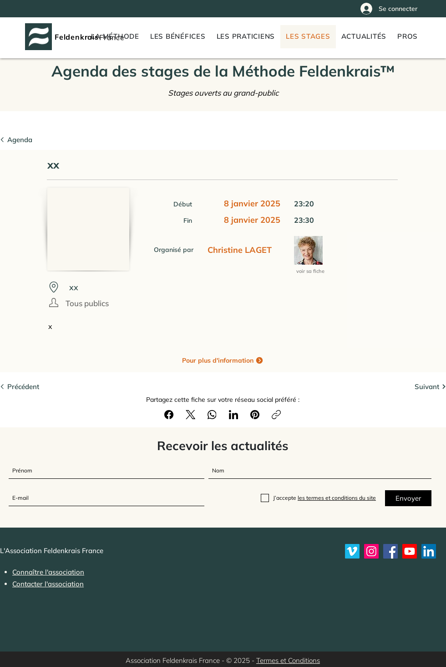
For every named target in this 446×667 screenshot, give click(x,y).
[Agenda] (27, 139)
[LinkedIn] (233, 415)
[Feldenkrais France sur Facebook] (390, 551)
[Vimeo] (352, 551)
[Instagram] (371, 551)
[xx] (219, 287)
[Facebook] (169, 415)
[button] (407, 36)
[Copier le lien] (276, 415)
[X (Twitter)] (191, 415)
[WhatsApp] (212, 415)
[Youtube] (409, 551)
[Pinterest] (255, 415)
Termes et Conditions (288, 660)
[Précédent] (27, 386)
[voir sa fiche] (311, 271)
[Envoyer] (408, 498)
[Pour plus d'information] (223, 360)
